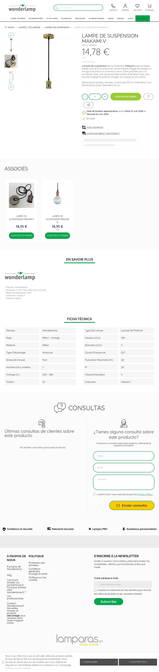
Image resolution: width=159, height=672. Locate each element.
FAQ (9, 581)
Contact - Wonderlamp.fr (15, 611)
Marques (120, 18)
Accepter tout (138, 662)
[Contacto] (113, 8)
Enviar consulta (131, 505)
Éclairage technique (96, 18)
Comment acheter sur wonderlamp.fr (15, 589)
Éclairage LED (66, 18)
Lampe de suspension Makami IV (57, 219)
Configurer (99, 662)
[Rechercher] (78, 8)
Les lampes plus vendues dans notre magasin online (16, 625)
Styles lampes (52, 18)
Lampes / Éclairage (18, 18)
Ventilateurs (80, 18)
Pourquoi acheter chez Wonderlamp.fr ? (16, 596)
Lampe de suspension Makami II (21, 217)
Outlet (130, 18)
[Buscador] (57, 7)
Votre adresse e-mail (106, 584)
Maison (110, 18)
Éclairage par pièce (36, 18)
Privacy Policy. (145, 494)
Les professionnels (15, 603)
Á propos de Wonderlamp (14, 574)
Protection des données (37, 570)
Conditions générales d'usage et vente (38, 578)
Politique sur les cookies (37, 585)
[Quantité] (95, 97)
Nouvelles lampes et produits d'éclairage (13, 618)
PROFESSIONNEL (142, 18)
